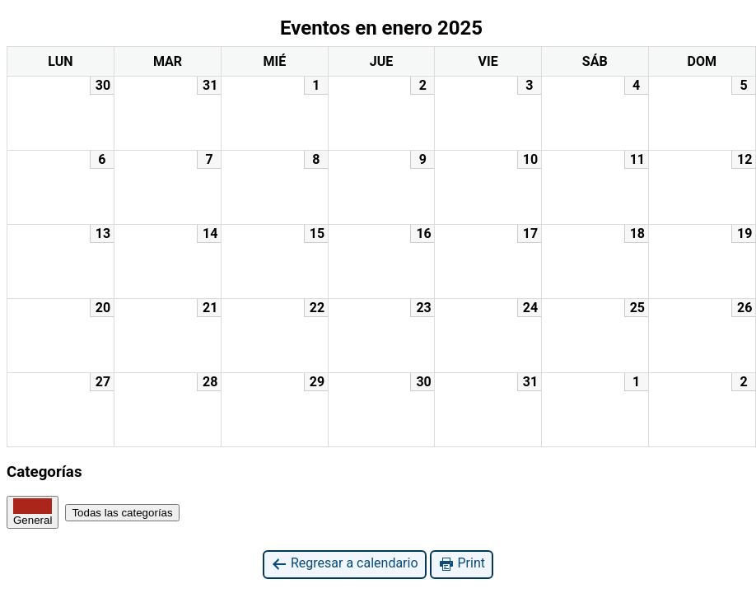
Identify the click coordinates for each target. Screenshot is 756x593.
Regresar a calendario (344, 563)
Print (461, 563)
